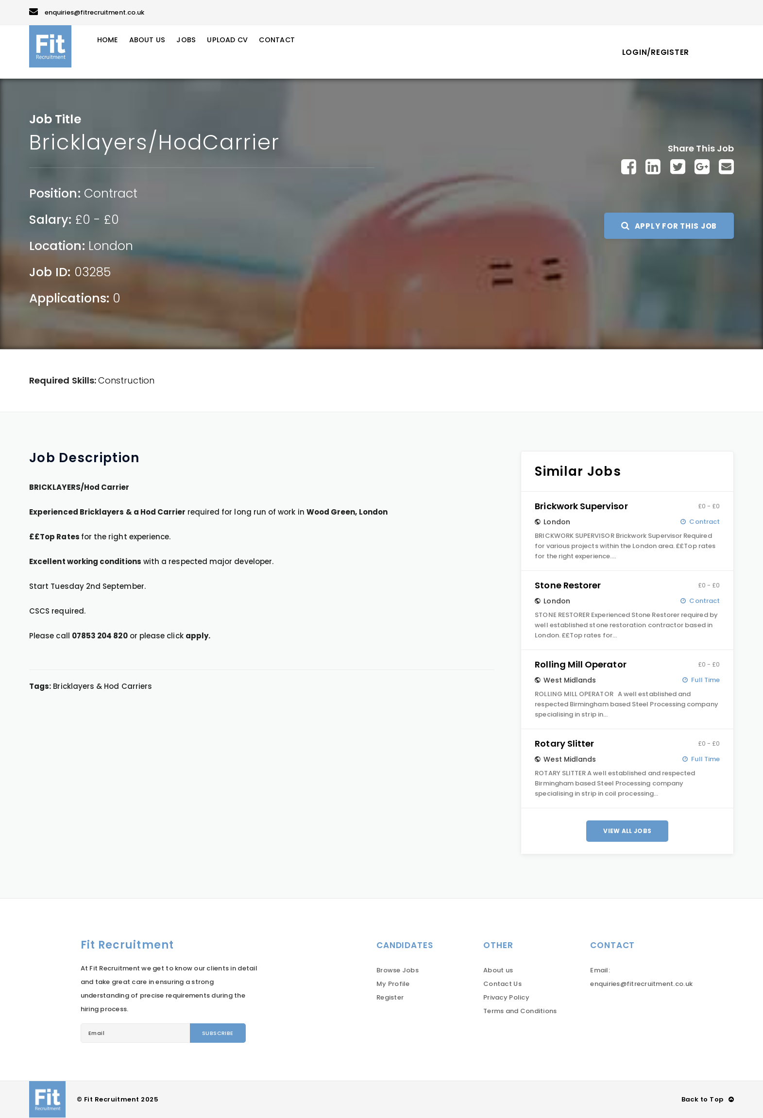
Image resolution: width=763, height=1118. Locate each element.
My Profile (393, 983)
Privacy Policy (506, 997)
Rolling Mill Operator (580, 664)
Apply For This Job (669, 226)
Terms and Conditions (520, 1011)
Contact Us (502, 983)
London (110, 245)
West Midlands (569, 680)
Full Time (705, 679)
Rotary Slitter (564, 743)
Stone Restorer (568, 585)
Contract (111, 193)
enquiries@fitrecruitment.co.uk (86, 12)
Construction (126, 380)
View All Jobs (627, 831)
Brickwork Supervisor (581, 506)
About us (498, 970)
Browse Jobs (397, 970)
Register (390, 997)
